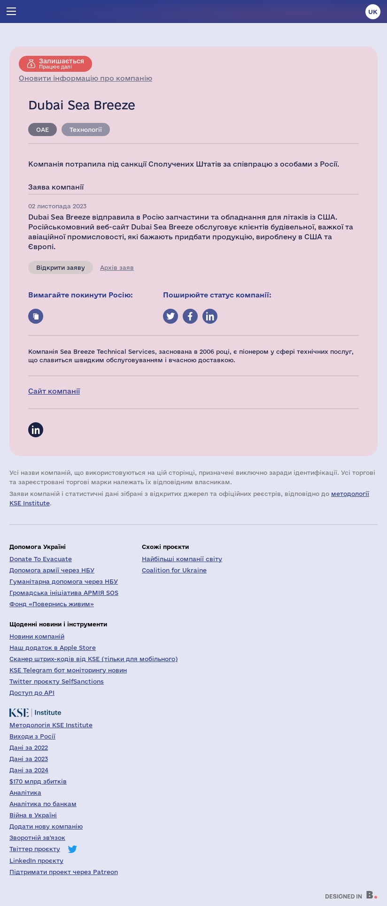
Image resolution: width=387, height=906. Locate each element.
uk (373, 11)
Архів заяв (117, 267)
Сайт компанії (54, 391)
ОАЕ (42, 129)
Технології (86, 129)
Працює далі (61, 63)
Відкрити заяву (60, 267)
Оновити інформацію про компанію (85, 78)
